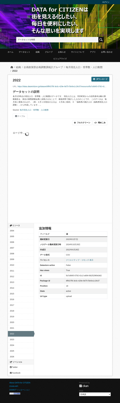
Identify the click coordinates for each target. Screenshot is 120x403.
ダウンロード (100, 79)
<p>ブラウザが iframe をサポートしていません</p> (60, 174)
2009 (12, 259)
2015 (12, 294)
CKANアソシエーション (19, 390)
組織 (38, 52)
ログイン (105, 2)
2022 (14, 71)
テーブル (20, 116)
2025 (12, 351)
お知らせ (62, 52)
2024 (12, 345)
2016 (12, 299)
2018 (12, 311)
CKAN (83, 385)
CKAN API (13, 386)
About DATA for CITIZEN (19, 383)
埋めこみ (100, 122)
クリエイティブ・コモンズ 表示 (79, 260)
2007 (12, 248)
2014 (12, 288)
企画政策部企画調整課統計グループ (43, 67)
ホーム (10, 52)
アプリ (93, 52)
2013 (12, 282)
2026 (12, 357)
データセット (24, 52)
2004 (12, 231)
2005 (12, 236)
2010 (12, 265)
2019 (12, 316)
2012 (12, 276)
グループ (49, 52)
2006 (12, 242)
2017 (12, 305)
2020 (12, 322)
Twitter (14, 367)
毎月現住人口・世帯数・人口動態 (84, 67)
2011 (12, 271)
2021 (12, 328)
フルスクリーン (82, 122)
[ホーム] (11, 67)
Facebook (15, 373)
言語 (81, 391)
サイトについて (77, 52)
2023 (12, 339)
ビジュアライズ (60, 59)
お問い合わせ (107, 52)
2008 (12, 253)
